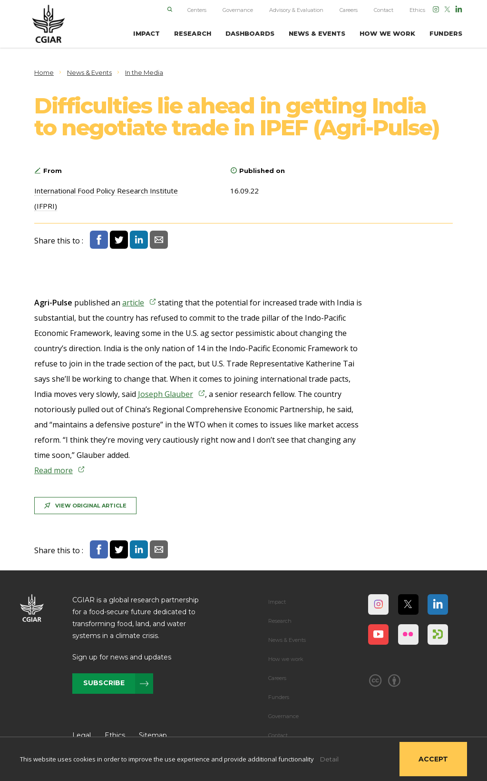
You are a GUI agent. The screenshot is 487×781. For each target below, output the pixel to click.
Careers (349, 10)
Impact (277, 601)
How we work (285, 659)
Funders (278, 697)
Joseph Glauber (165, 394)
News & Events (287, 640)
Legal (81, 735)
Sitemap (153, 735)
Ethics (417, 10)
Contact (383, 10)
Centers (196, 10)
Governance (238, 10)
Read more (53, 470)
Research (280, 621)
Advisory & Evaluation (296, 10)
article (133, 302)
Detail (329, 759)
